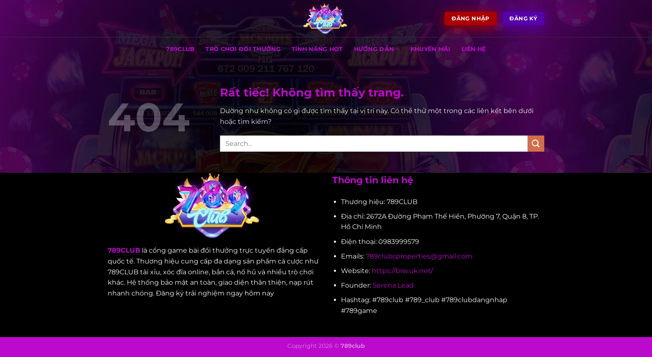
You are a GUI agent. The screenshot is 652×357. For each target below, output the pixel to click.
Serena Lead (393, 285)
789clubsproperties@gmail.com (419, 256)
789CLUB (180, 49)
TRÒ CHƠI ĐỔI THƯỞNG (242, 49)
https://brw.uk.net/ (402, 271)
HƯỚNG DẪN (377, 49)
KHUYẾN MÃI (430, 49)
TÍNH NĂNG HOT (317, 49)
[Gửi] (536, 143)
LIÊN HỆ (474, 49)
